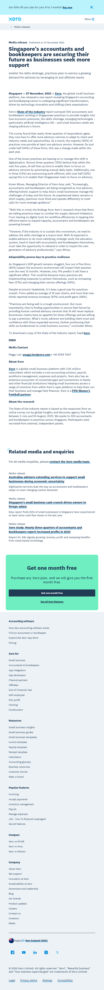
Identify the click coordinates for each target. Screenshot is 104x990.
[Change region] (35, 941)
